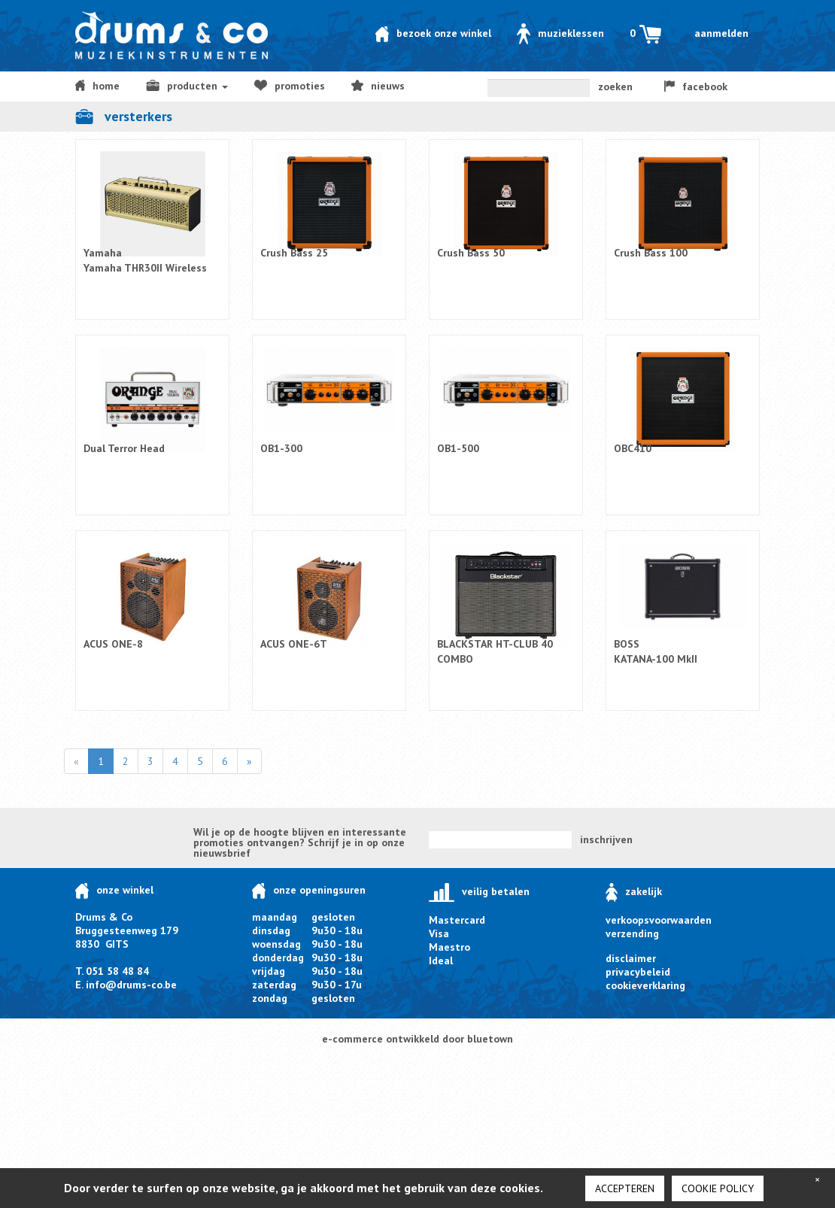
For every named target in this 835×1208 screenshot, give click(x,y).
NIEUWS (378, 86)
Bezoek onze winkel (433, 33)
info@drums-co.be (131, 984)
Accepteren (624, 1188)
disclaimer (631, 958)
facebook (695, 86)
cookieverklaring (645, 985)
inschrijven (606, 839)
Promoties (289, 86)
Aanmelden (721, 33)
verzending (632, 933)
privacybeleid (638, 972)
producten (187, 86)
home (97, 86)
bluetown (490, 1039)
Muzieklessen (560, 33)
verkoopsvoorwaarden (659, 920)
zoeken (615, 86)
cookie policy (718, 1188)
